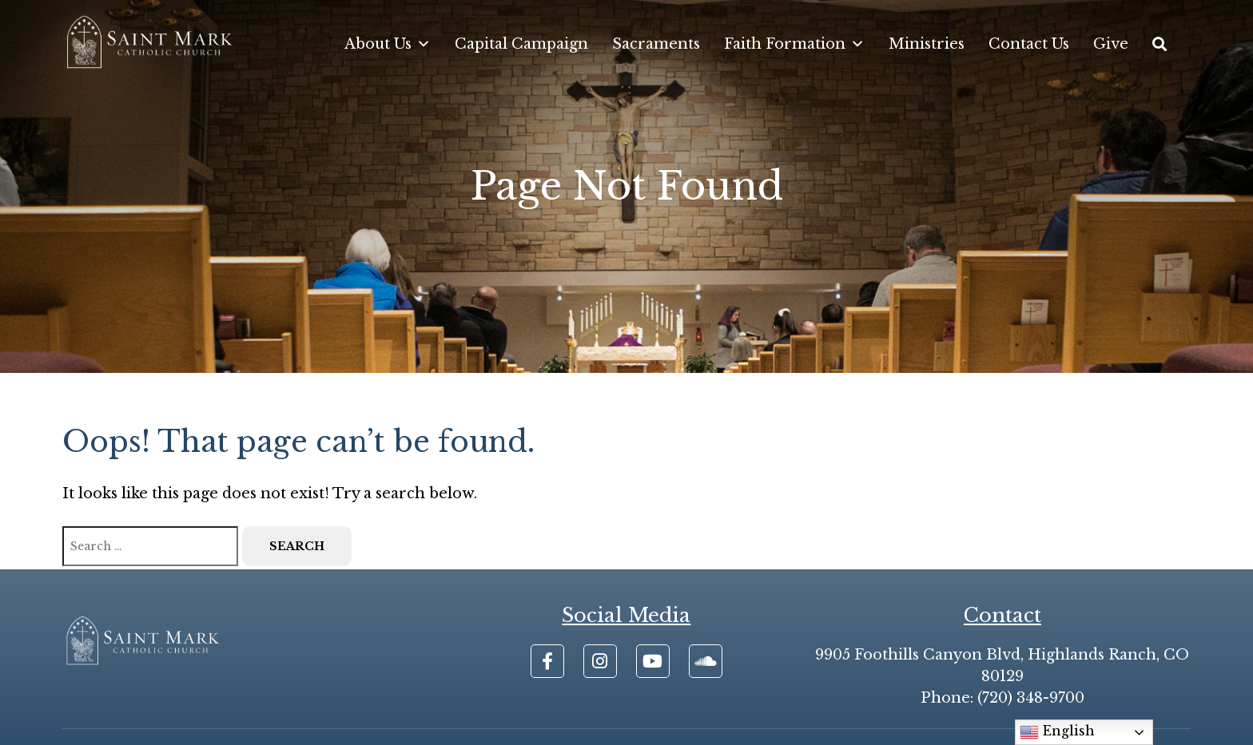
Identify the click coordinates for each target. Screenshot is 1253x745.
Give (1110, 44)
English (1057, 732)
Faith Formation (794, 44)
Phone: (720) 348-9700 (1002, 698)
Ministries (927, 44)
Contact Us (1028, 44)
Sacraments (656, 44)
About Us (387, 44)
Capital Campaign (521, 44)
